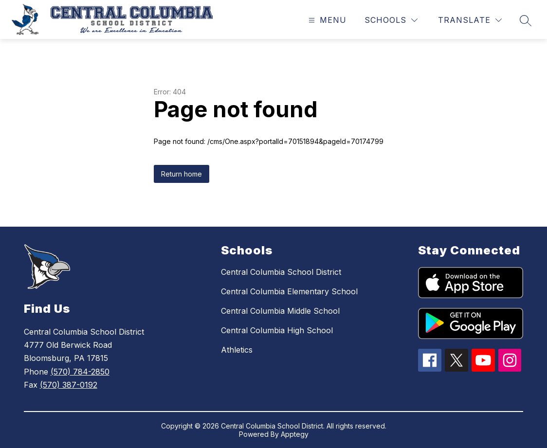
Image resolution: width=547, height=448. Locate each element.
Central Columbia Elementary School (289, 291)
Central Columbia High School (277, 330)
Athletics (237, 350)
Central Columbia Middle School (280, 311)
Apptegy (295, 434)
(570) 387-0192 (68, 385)
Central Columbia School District (281, 272)
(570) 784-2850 (80, 371)
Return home (181, 174)
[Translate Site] (470, 20)
